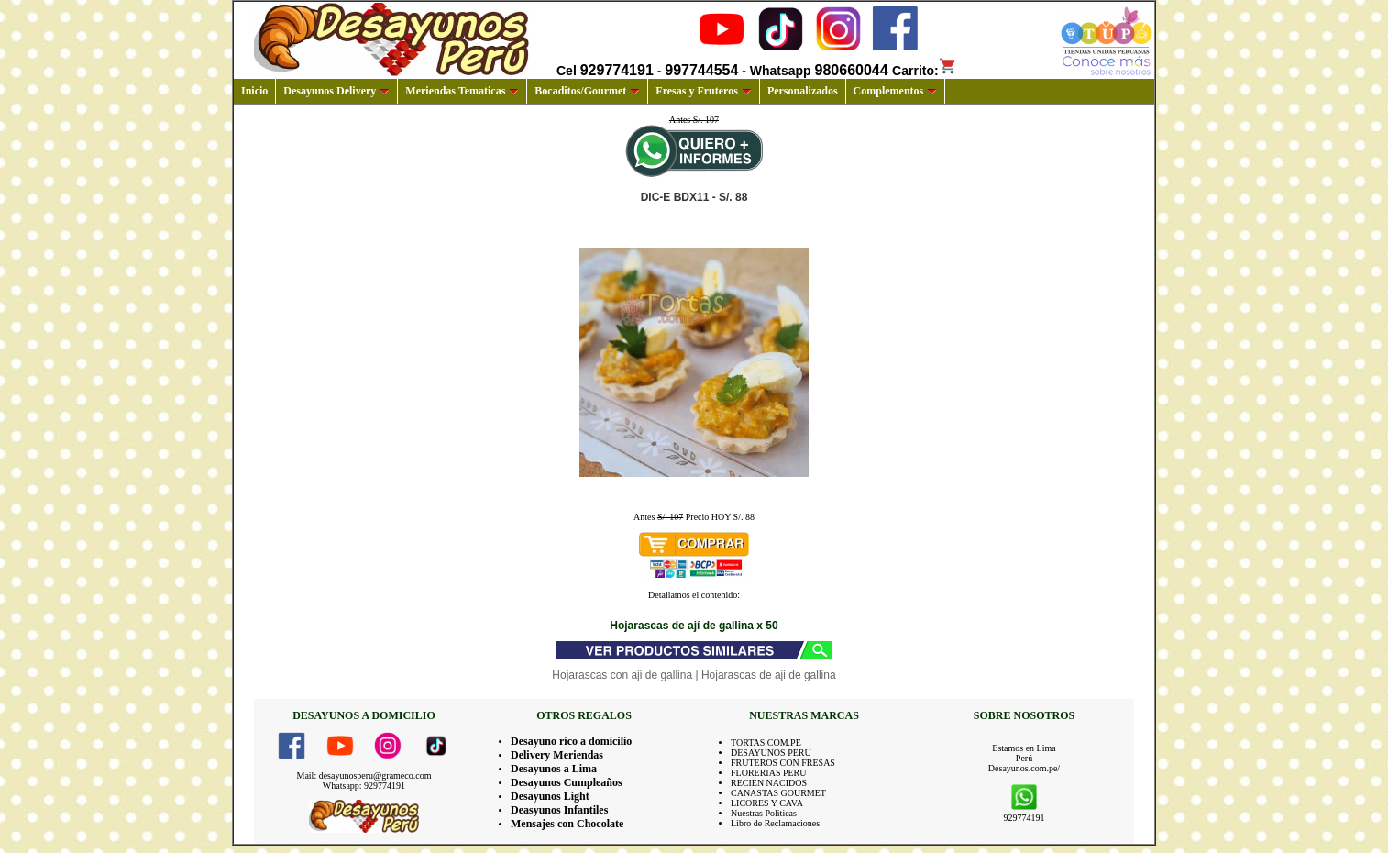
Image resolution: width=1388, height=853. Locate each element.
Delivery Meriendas (557, 754)
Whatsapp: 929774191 (364, 786)
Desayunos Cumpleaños (566, 782)
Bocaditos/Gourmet (587, 90)
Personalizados (802, 90)
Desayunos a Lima (554, 768)
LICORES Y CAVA (767, 803)
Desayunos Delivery (336, 90)
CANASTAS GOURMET (778, 793)
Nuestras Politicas (764, 813)
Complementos (896, 90)
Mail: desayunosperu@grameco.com (364, 775)
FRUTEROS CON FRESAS (783, 763)
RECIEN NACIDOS (769, 783)
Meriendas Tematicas (462, 90)
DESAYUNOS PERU (771, 753)
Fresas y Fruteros (703, 90)
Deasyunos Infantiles (559, 809)
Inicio (254, 90)
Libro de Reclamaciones (775, 823)
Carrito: (924, 70)
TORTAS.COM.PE (766, 742)
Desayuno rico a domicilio (571, 741)
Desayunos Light (550, 796)
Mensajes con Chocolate (567, 823)
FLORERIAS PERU (769, 773)
